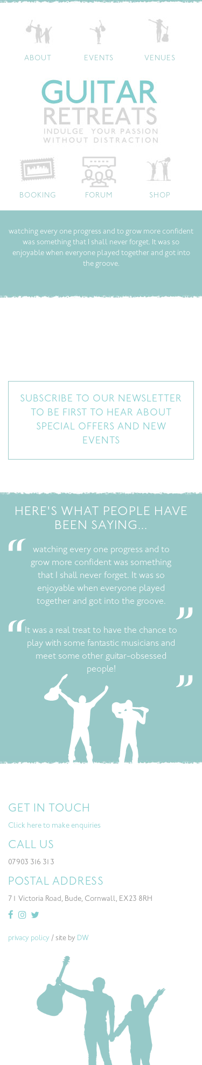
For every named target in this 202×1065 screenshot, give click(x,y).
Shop (160, 196)
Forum (99, 196)
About (38, 58)
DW (83, 938)
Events (99, 58)
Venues (160, 58)
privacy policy (29, 938)
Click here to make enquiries (54, 826)
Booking (37, 196)
